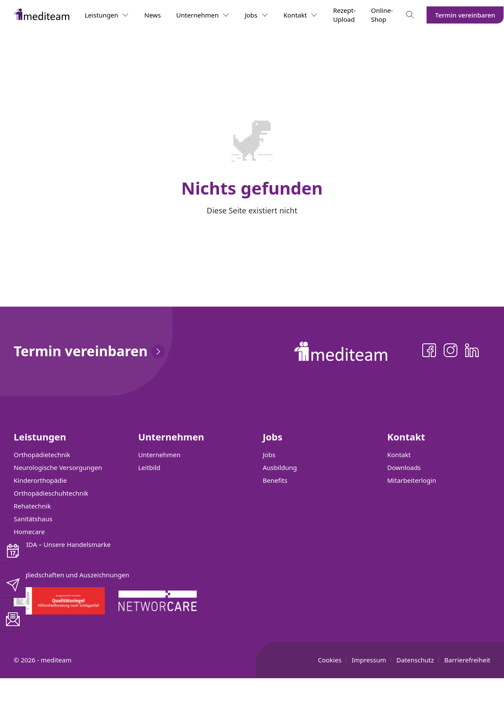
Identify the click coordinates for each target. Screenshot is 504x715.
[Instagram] (450, 351)
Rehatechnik (32, 506)
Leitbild (149, 467)
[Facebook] (429, 351)
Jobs (256, 15)
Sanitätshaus (33, 518)
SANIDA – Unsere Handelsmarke (62, 544)
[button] (13, 551)
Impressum (369, 660)
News (152, 15)
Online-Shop (382, 15)
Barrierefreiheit (467, 660)
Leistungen (107, 15)
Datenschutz (415, 660)
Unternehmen (202, 15)
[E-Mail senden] (13, 585)
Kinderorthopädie (40, 480)
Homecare (29, 531)
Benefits (275, 480)
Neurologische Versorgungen (58, 467)
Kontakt (301, 15)
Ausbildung (280, 467)
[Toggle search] (410, 15)
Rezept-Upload (344, 15)
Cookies (329, 660)
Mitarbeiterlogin (411, 480)
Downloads (404, 467)
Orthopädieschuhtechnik (51, 493)
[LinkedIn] (472, 351)
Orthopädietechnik (42, 454)
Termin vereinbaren (465, 15)
